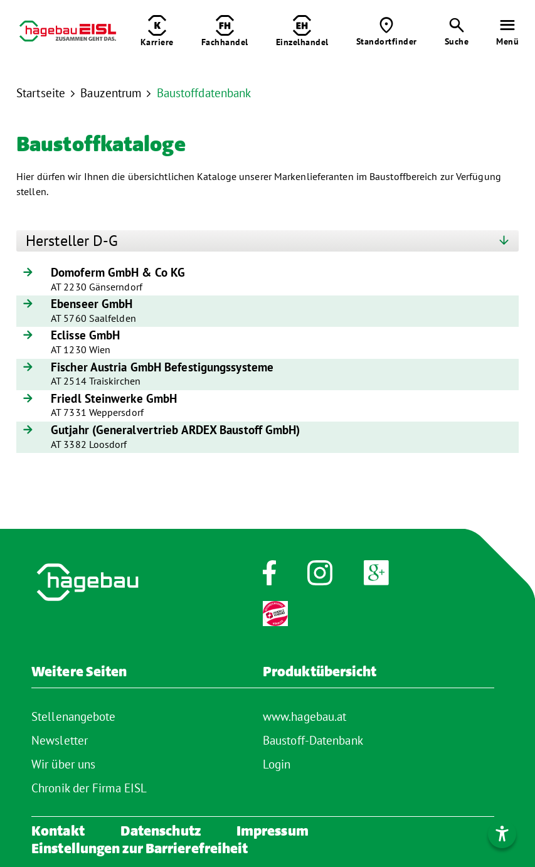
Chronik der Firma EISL (89, 787)
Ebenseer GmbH (91, 304)
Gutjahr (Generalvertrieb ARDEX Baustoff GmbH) (175, 430)
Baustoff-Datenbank (313, 740)
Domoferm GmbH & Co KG (118, 273)
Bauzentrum (110, 92)
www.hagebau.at (304, 716)
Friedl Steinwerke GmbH (114, 399)
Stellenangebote (73, 716)
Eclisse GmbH (85, 335)
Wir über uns (63, 764)
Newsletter (59, 740)
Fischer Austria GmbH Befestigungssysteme (162, 367)
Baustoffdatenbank (204, 92)
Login (277, 764)
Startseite (40, 92)
